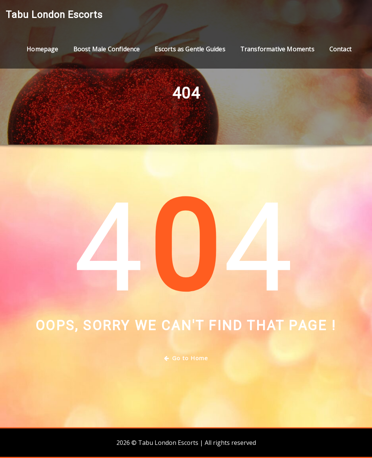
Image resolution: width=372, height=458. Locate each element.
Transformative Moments (277, 49)
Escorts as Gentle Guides (190, 49)
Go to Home (186, 358)
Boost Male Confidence (106, 49)
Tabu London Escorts (54, 14)
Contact (340, 49)
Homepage (42, 49)
